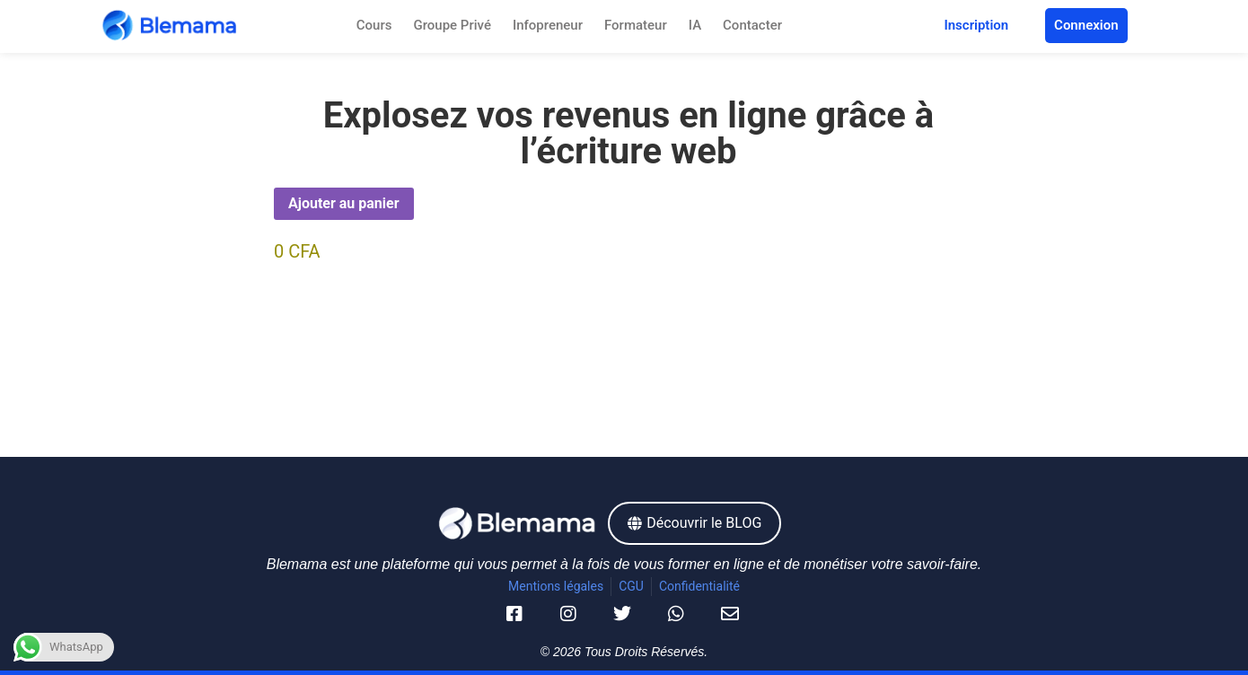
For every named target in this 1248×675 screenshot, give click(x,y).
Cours (374, 25)
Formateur (635, 25)
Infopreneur (548, 25)
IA (695, 25)
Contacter (752, 25)
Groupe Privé (451, 25)
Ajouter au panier (344, 203)
